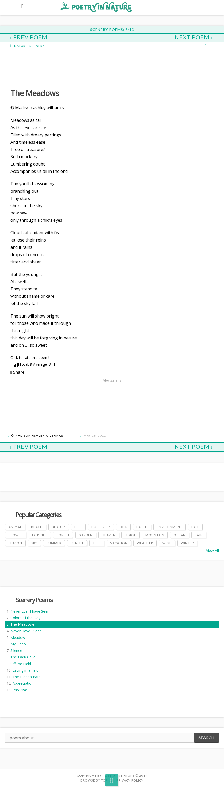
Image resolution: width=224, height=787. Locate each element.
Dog (123, 527)
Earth (142, 527)
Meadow (17, 637)
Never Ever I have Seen (29, 611)
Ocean (179, 535)
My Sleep (18, 644)
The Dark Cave (22, 657)
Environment (169, 527)
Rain (199, 535)
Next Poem (193, 37)
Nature (21, 46)
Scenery (37, 46)
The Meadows (22, 624)
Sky (34, 543)
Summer (54, 543)
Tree (97, 543)
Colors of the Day (25, 617)
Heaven (109, 535)
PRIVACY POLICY (130, 780)
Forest (63, 535)
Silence (16, 650)
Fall (195, 527)
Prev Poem (28, 37)
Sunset (77, 543)
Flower (16, 535)
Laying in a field (26, 670)
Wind (167, 543)
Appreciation (23, 683)
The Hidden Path (27, 676)
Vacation (119, 543)
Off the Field (20, 663)
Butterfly (100, 527)
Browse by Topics (96, 780)
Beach (37, 527)
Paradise (20, 689)
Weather (145, 543)
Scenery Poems (34, 599)
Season (15, 543)
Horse (130, 535)
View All (212, 550)
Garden (86, 535)
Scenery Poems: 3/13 (112, 29)
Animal (15, 527)
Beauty (58, 527)
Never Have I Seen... (27, 631)
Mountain (154, 535)
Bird (78, 527)
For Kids (39, 535)
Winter (187, 543)
